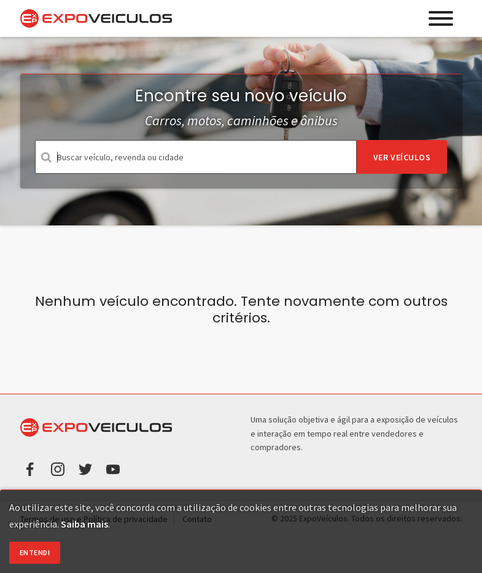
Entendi (35, 552)
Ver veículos (402, 157)
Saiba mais (84, 524)
